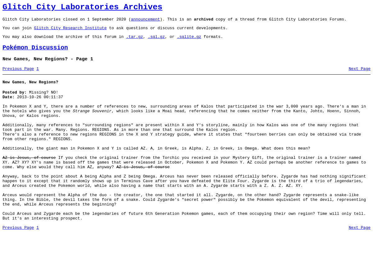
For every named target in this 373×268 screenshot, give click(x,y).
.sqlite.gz (189, 41)
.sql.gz (156, 41)
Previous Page (18, 76)
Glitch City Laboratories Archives (82, 8)
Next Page (360, 76)
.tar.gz (134, 41)
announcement (145, 22)
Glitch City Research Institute (70, 31)
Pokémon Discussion (35, 53)
